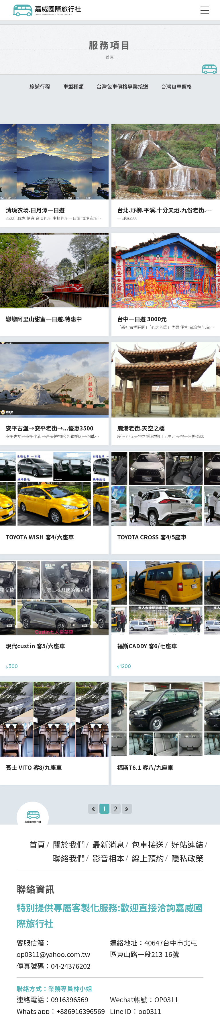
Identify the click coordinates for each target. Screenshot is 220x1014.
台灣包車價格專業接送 (122, 86)
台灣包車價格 (176, 86)
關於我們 (69, 844)
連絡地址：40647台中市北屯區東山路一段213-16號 (153, 948)
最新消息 (108, 844)
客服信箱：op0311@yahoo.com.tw (53, 948)
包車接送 (148, 844)
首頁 (37, 844)
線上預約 (148, 858)
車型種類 (73, 86)
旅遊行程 (40, 86)
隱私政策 (187, 858)
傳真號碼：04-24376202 (54, 966)
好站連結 (187, 844)
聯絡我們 (69, 858)
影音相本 (108, 858)
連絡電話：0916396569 (52, 999)
